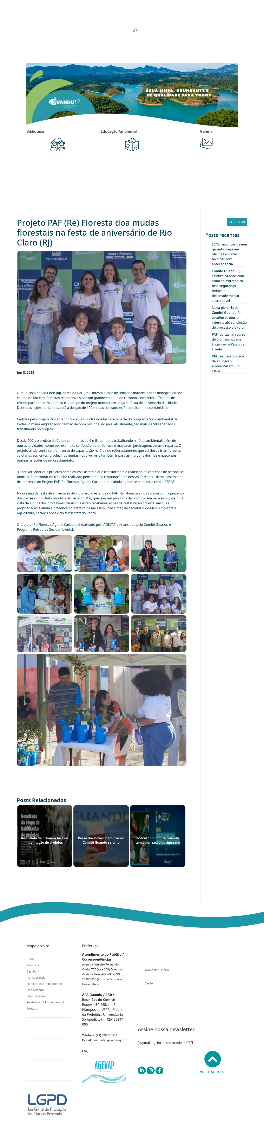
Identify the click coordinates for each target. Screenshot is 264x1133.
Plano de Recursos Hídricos (124, 19)
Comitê (50, 19)
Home (37, 19)
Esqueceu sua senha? (155, 994)
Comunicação (178, 19)
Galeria (206, 131)
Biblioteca (35, 131)
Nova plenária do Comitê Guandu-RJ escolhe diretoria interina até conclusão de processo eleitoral (229, 317)
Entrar (188, 1007)
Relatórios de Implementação (211, 19)
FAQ (85, 1051)
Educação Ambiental (119, 131)
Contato (38, 25)
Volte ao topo (212, 1062)
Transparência (91, 19)
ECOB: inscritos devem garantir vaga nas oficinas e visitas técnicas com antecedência (229, 254)
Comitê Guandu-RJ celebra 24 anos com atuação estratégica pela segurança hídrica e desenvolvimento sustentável (228, 286)
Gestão (68, 19)
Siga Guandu (155, 19)
